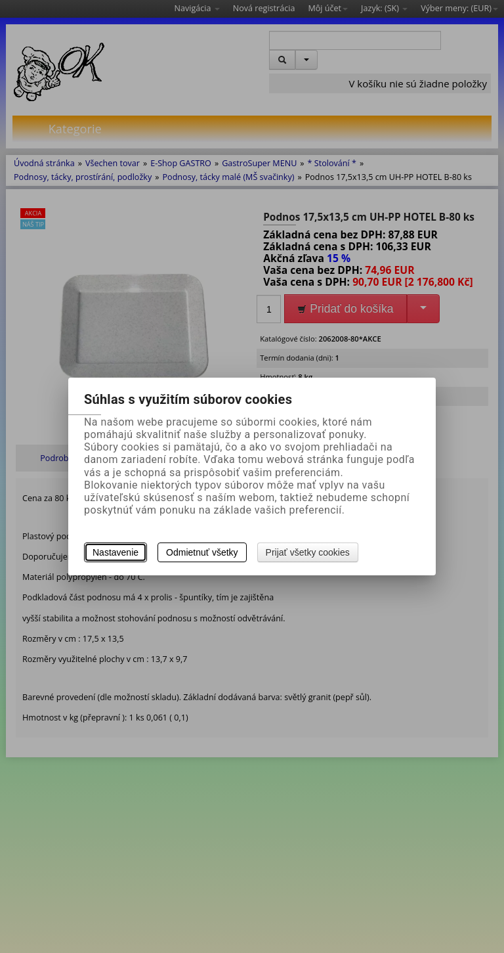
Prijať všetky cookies (308, 552)
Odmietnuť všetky (202, 552)
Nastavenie (115, 552)
